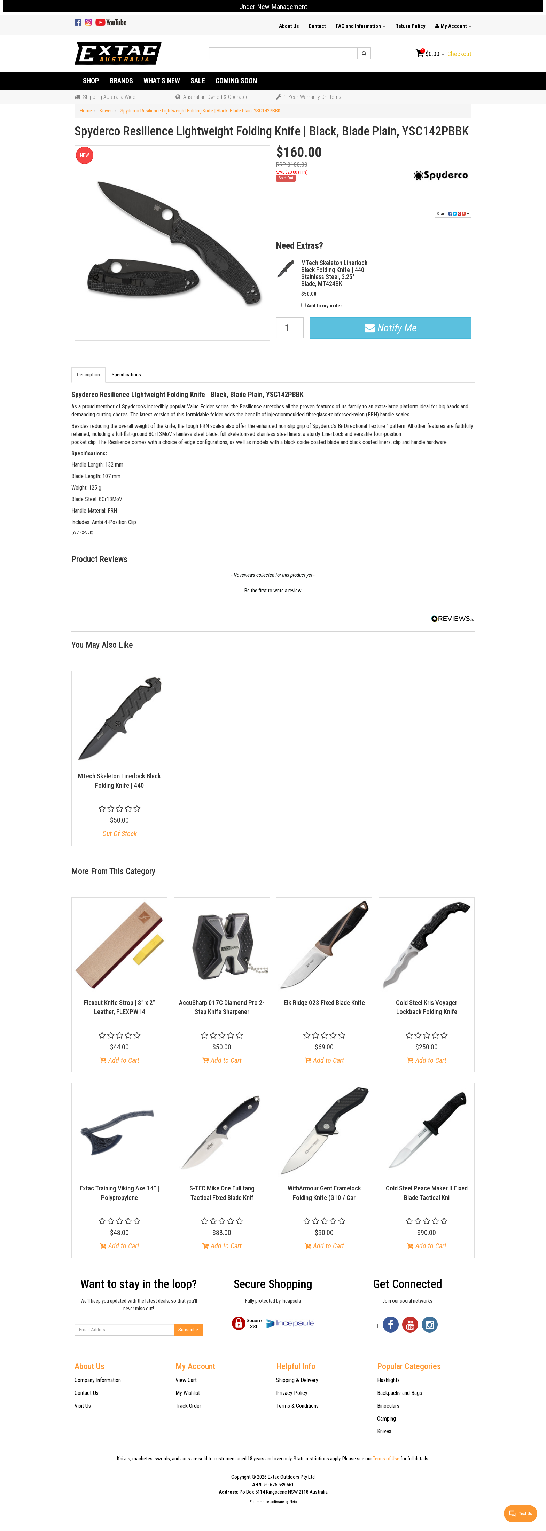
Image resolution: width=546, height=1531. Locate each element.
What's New (161, 81)
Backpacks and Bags (399, 1393)
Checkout (459, 53)
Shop (91, 81)
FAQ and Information (360, 26)
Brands (121, 81)
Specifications (126, 375)
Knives (384, 1431)
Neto (293, 1502)
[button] (273, 589)
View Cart (186, 1380)
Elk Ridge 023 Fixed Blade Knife (324, 1003)
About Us (289, 26)
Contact (317, 26)
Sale (197, 81)
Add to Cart (119, 1060)
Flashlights (388, 1380)
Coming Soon (236, 81)
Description (88, 375)
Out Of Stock (119, 833)
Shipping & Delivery (297, 1380)
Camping (386, 1418)
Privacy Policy (291, 1393)
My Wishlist (188, 1393)
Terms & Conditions (297, 1406)
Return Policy (410, 26)
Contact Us (87, 1393)
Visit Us (83, 1406)
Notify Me (391, 328)
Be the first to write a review (273, 590)
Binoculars (388, 1406)
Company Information (98, 1380)
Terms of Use (386, 1458)
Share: (453, 213)
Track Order (188, 1406)
